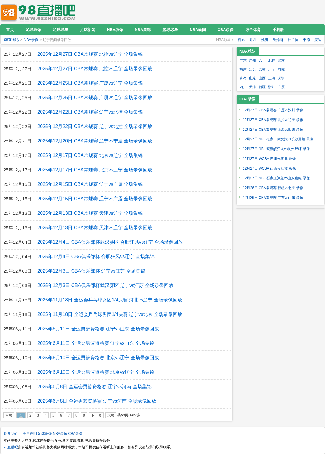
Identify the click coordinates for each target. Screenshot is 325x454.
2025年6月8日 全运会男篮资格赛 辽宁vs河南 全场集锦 (94, 386)
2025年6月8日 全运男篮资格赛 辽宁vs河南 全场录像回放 (96, 401)
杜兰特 (293, 40)
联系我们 (11, 434)
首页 (8, 415)
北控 (271, 60)
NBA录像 (31, 40)
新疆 (262, 87)
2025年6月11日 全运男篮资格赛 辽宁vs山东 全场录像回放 (98, 328)
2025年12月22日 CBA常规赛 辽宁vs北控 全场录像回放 (94, 126)
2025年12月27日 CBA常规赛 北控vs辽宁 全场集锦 (90, 54)
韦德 (306, 40)
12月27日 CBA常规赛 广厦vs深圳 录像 (273, 110)
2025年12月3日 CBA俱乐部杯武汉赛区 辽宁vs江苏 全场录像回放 (105, 285)
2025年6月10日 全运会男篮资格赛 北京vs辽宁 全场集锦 (95, 372)
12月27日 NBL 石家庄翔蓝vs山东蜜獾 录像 (276, 178)
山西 (262, 78)
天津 (252, 87)
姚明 (264, 40)
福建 (243, 69)
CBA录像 (75, 434)
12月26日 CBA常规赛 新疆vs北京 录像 (273, 188)
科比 (241, 40)
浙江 (271, 87)
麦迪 (317, 40)
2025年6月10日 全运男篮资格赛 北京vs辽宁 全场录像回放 (98, 357)
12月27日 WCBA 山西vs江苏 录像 (269, 168)
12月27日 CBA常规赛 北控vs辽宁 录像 (273, 120)
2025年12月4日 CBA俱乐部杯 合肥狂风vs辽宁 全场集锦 (96, 256)
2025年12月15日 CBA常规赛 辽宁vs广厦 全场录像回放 (94, 198)
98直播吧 (39, 12)
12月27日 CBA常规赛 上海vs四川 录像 (273, 129)
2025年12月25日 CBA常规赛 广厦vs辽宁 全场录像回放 (94, 97)
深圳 (281, 78)
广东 (243, 60)
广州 (252, 60)
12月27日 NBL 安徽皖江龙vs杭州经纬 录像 (276, 149)
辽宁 (271, 69)
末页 (110, 415)
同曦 (281, 69)
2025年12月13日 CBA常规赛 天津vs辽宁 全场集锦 (90, 213)
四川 (243, 87)
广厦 (281, 87)
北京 (281, 60)
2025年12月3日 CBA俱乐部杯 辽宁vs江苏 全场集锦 (91, 270)
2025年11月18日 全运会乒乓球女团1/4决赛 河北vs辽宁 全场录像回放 (109, 299)
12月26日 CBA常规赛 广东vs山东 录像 (273, 198)
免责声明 (30, 434)
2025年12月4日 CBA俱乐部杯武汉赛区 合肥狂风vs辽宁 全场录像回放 (110, 242)
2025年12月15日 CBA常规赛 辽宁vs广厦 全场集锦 (90, 184)
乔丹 (252, 40)
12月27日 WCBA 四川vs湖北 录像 (269, 159)
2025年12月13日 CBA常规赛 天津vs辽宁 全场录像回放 (94, 227)
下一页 (96, 415)
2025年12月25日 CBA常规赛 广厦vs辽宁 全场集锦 (90, 83)
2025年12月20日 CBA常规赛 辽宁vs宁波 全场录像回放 (94, 140)
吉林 (262, 69)
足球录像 (45, 434)
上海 (271, 78)
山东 (252, 78)
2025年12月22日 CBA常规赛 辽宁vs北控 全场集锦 (90, 111)
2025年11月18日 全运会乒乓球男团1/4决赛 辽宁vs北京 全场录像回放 (109, 314)
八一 (262, 60)
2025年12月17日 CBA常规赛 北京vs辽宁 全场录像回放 (94, 169)
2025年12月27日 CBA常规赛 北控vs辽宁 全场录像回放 (94, 68)
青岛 (243, 78)
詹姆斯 (278, 40)
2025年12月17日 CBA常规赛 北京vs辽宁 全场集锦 (90, 155)
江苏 (252, 69)
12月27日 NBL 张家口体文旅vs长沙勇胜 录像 (278, 139)
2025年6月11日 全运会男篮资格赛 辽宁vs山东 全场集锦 (95, 343)
